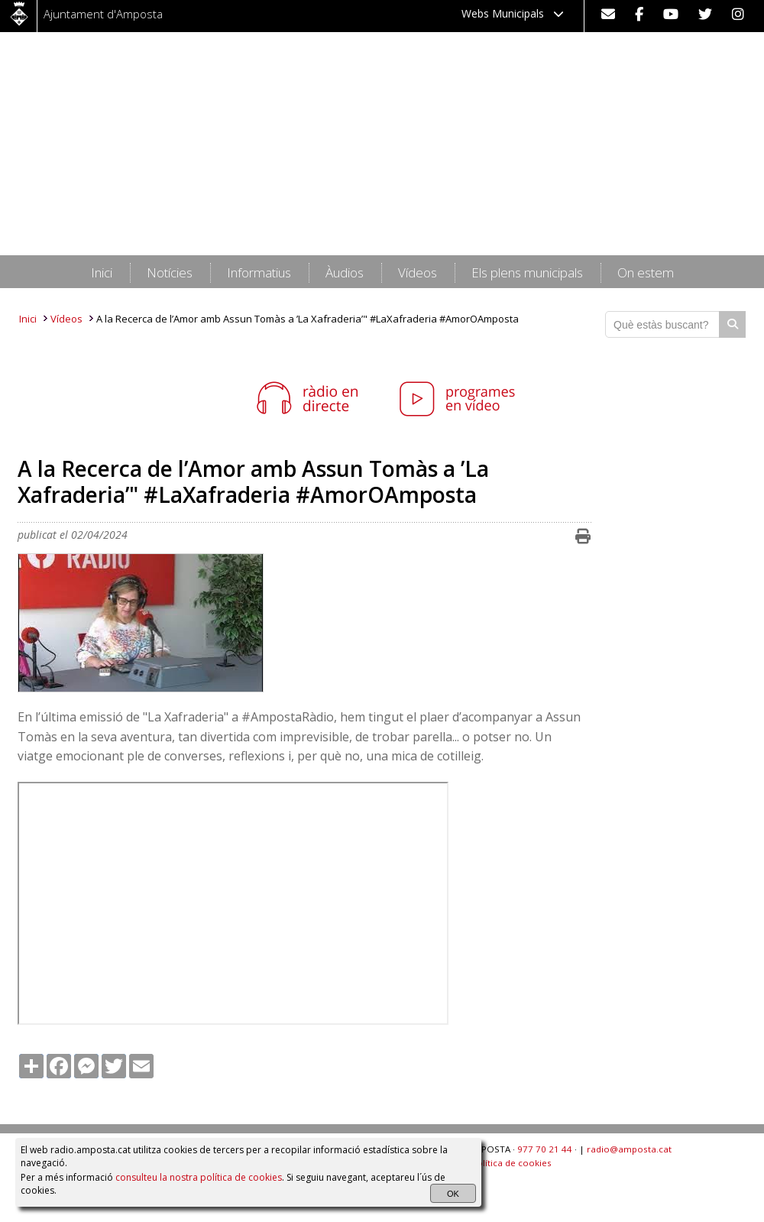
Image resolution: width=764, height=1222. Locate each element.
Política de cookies (511, 1163)
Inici (28, 319)
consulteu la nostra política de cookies (198, 1177)
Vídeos (66, 319)
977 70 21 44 (544, 1149)
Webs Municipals (512, 13)
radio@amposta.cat (629, 1149)
